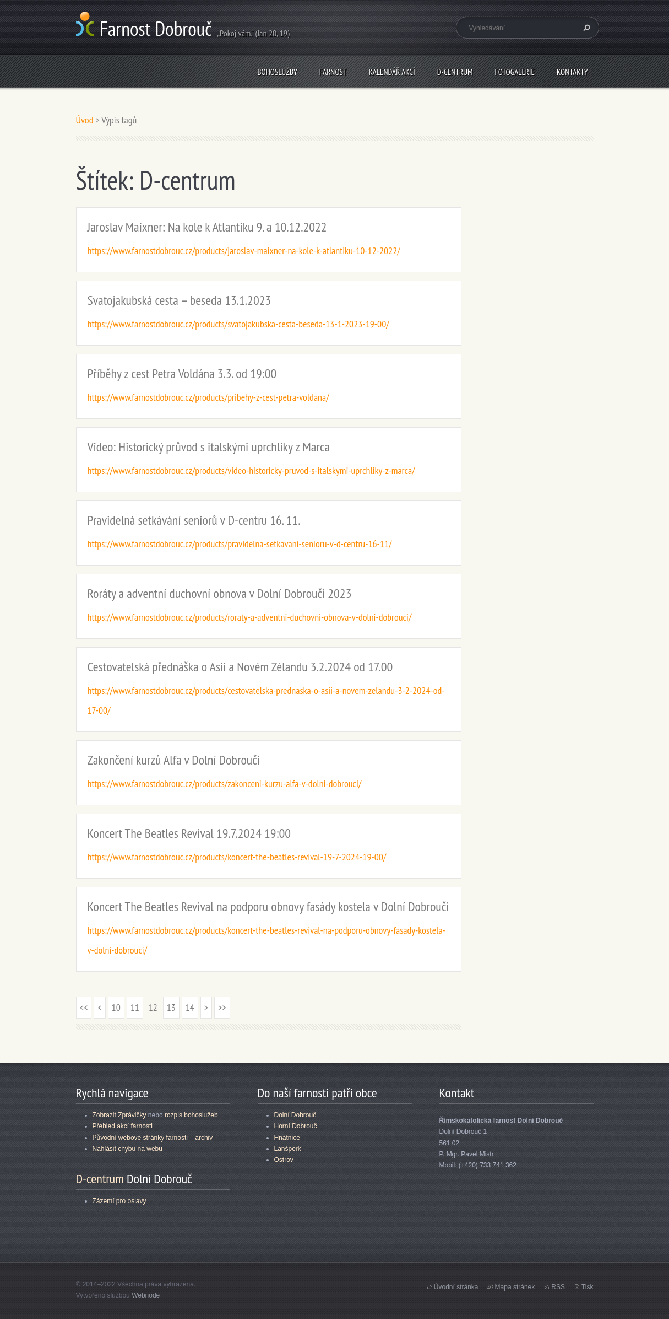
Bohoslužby (277, 72)
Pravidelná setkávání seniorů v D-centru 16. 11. (194, 520)
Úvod (85, 120)
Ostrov (283, 1160)
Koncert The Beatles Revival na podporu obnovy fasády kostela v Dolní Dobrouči (268, 906)
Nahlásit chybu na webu (127, 1149)
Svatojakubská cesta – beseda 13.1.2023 (179, 300)
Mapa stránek (515, 1287)
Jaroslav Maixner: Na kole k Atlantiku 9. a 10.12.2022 (207, 226)
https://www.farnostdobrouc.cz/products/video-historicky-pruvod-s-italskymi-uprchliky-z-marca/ (251, 470)
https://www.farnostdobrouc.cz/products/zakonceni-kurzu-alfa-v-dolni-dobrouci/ (225, 783)
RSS (558, 1287)
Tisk (587, 1287)
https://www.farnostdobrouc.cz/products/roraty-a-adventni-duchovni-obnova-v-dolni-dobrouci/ (250, 617)
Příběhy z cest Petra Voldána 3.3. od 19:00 (182, 373)
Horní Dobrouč (295, 1126)
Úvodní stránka (456, 1287)
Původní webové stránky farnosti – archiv (153, 1138)
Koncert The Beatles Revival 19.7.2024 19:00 (189, 833)
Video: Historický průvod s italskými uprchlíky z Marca (209, 446)
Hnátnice (287, 1138)
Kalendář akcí (392, 72)
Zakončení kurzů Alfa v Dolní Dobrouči (174, 759)
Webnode (146, 1295)
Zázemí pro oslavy (119, 1201)
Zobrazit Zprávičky (119, 1115)
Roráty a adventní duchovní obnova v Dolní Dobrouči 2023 (220, 593)
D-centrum (455, 72)
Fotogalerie (515, 72)
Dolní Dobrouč (295, 1115)
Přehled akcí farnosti (123, 1126)
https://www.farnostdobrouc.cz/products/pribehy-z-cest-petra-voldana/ (208, 397)
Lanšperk (287, 1149)
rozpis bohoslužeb (191, 1115)
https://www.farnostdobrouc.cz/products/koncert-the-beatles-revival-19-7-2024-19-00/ (237, 856)
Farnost (333, 72)
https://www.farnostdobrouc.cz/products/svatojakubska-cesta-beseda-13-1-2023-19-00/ (238, 323)
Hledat (585, 27)
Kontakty (572, 72)
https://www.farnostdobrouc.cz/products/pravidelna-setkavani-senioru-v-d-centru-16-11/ (240, 543)
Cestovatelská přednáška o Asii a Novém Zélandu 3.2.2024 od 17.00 (240, 666)
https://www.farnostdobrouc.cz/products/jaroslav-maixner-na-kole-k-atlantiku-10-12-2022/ (244, 250)
